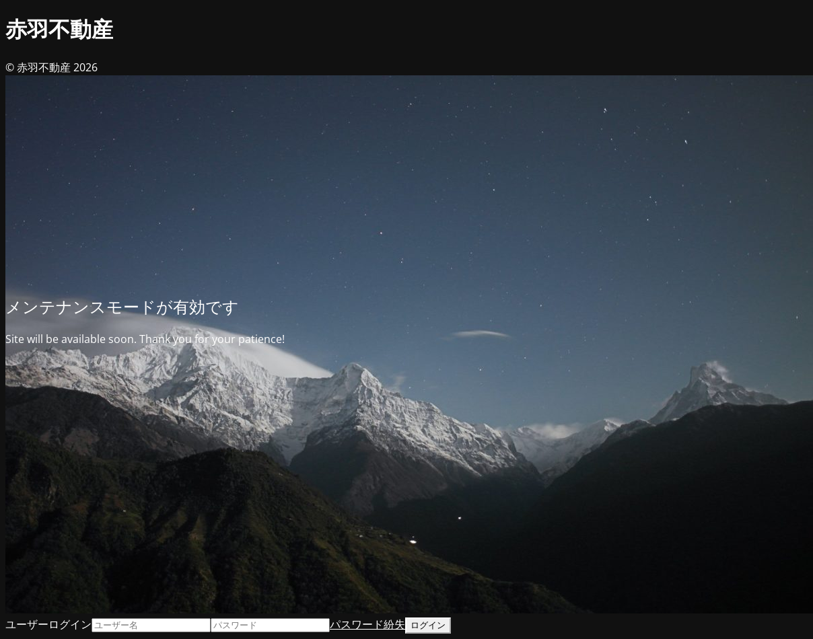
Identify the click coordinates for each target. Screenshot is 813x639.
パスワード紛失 (367, 624)
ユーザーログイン (48, 624)
